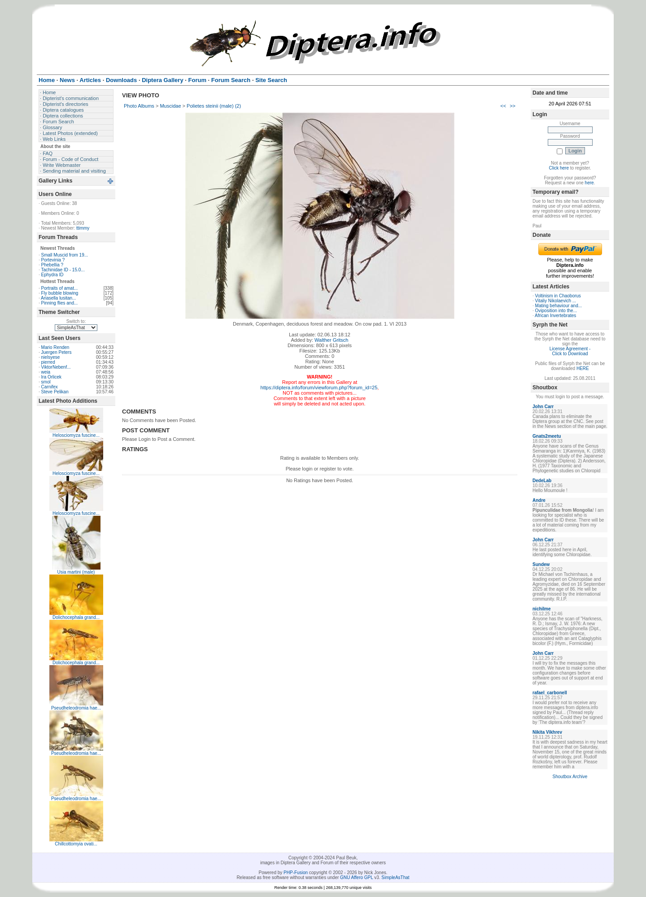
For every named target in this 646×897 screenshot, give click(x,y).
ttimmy (82, 228)
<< (503, 106)
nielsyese (50, 357)
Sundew (541, 564)
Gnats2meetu (547, 436)
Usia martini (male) (76, 572)
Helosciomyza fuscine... (76, 435)
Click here (559, 167)
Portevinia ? (53, 259)
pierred (48, 362)
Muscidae (170, 106)
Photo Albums (139, 106)
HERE (582, 368)
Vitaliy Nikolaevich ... (555, 300)
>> (512, 106)
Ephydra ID (52, 274)
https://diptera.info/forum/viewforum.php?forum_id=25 (319, 387)
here (589, 182)
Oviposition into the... (556, 310)
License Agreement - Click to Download (570, 351)
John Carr (543, 406)
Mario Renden (55, 347)
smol (46, 381)
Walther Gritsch (331, 340)
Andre (539, 500)
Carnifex (49, 386)
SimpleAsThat (395, 877)
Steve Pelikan (55, 391)
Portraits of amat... (59, 288)
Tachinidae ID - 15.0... (62, 269)
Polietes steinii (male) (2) (214, 106)
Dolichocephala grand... (76, 617)
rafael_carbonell (550, 692)
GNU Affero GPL (356, 877)
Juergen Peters (56, 352)
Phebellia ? (52, 264)
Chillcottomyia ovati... (76, 843)
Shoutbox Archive (570, 776)
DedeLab (542, 480)
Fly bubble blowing (60, 293)
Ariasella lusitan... (58, 298)
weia (46, 372)
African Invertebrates (555, 315)
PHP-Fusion (296, 872)
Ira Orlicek (51, 376)
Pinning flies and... (59, 302)
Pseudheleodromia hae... (76, 707)
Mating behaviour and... (558, 305)
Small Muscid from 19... (64, 255)
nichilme (542, 608)
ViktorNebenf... (56, 367)
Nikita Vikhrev (547, 732)
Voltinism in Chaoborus (558, 295)
